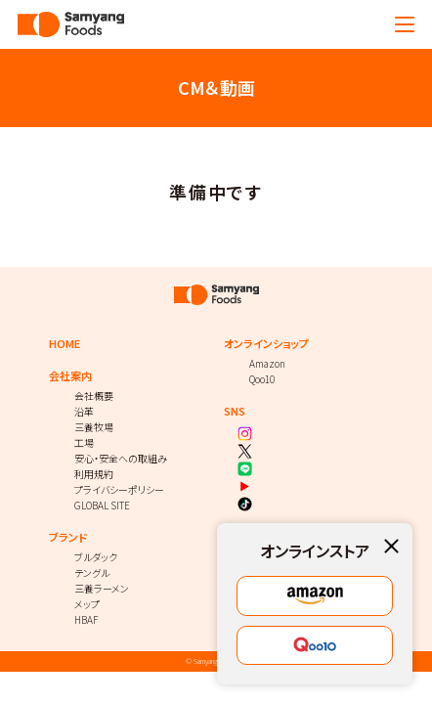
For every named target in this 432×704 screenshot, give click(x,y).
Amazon (267, 363)
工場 (84, 442)
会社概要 (93, 395)
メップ (87, 603)
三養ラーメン (101, 588)
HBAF (86, 619)
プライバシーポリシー (119, 489)
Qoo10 (262, 379)
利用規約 (93, 473)
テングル (91, 572)
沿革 (84, 411)
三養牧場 (93, 426)
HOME (64, 343)
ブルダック (95, 557)
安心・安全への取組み (120, 458)
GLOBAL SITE (102, 505)
